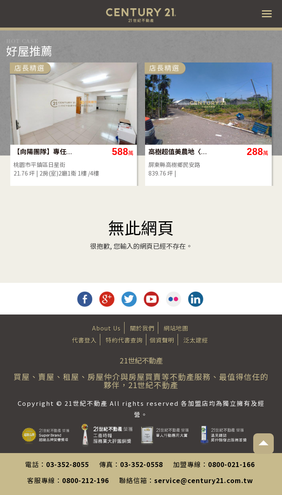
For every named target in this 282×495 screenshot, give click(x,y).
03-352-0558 (141, 464)
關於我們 (142, 328)
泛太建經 (195, 339)
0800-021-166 (231, 464)
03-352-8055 (67, 464)
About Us (106, 328)
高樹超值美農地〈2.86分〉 (178, 151)
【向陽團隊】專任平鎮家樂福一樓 (43, 151)
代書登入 (84, 339)
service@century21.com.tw (203, 480)
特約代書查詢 (124, 339)
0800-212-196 (85, 480)
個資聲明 (162, 339)
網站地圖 (176, 328)
